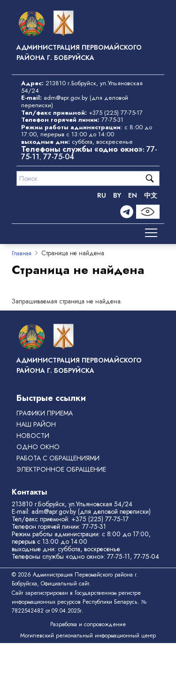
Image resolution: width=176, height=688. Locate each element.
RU (101, 195)
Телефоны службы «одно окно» (58, 556)
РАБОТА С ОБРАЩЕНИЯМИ (57, 458)
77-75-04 (58, 156)
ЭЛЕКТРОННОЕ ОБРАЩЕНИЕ (61, 469)
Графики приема (44, 413)
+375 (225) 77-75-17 (116, 112)
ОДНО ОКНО (38, 446)
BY (117, 195)
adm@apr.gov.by (66, 97)
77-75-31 (112, 119)
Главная (21, 253)
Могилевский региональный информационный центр (88, 635)
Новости (32, 435)
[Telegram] (127, 212)
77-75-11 (118, 556)
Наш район (36, 424)
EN (132, 195)
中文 (150, 195)
